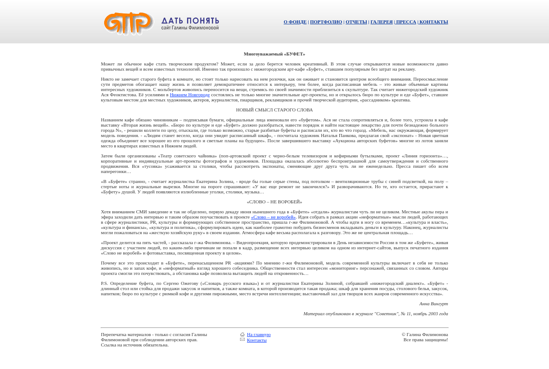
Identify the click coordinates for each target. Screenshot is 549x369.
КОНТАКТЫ (433, 21)
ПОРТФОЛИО (326, 21)
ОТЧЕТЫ (356, 21)
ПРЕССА (405, 21)
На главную (259, 334)
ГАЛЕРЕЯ (382, 21)
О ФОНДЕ (295, 21)
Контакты (256, 340)
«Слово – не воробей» (273, 216)
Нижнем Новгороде (190, 94)
